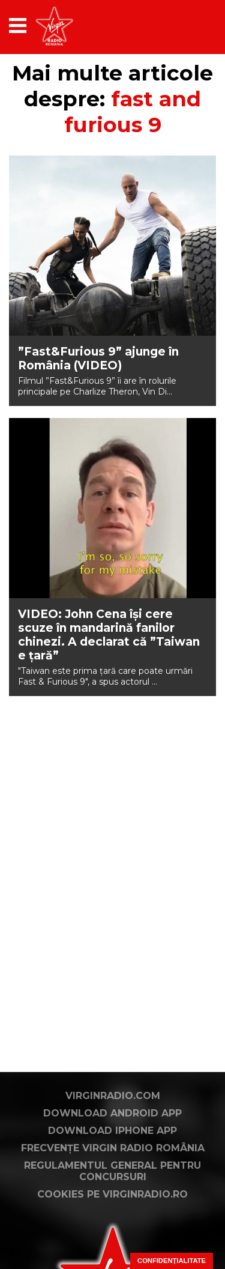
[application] (186, 25)
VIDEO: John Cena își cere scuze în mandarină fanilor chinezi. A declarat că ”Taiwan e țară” (109, 634)
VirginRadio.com (112, 1095)
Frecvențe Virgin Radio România (113, 1148)
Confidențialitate (171, 1260)
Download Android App (112, 1113)
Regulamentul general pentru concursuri (112, 1171)
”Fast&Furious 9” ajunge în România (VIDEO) (98, 358)
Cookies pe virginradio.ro (112, 1194)
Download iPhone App (112, 1130)
